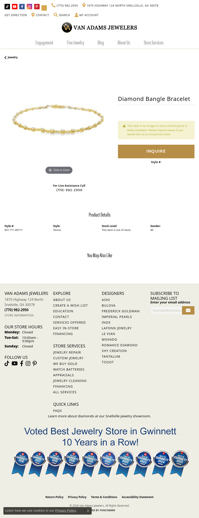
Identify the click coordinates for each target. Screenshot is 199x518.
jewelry (13, 57)
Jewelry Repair (67, 352)
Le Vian (108, 334)
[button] (62, 15)
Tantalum (111, 356)
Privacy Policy (77, 497)
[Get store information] (19, 315)
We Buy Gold (65, 364)
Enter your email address (170, 302)
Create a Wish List (70, 305)
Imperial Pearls (117, 317)
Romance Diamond (120, 345)
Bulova (109, 305)
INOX (106, 322)
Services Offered (69, 322)
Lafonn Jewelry (117, 328)
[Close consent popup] (88, 510)
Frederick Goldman (121, 311)
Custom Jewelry (68, 358)
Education (63, 311)
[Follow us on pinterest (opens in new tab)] (37, 6)
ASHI (106, 300)
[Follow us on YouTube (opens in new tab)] (14, 6)
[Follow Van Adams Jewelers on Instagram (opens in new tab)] (29, 6)
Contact (61, 317)
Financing (63, 386)
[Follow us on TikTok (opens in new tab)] (7, 6)
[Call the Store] (17, 310)
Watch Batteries (68, 369)
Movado (109, 339)
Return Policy (55, 497)
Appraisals (63, 375)
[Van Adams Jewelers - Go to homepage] (99, 27)
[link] (64, 5)
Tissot (108, 362)
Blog (101, 42)
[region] (59, 121)
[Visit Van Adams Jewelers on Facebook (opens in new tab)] (22, 6)
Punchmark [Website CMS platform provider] (107, 510)
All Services (65, 392)
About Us (123, 42)
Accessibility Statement (137, 497)
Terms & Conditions (104, 497)
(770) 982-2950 (69, 190)
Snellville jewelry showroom (127, 416)
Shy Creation (114, 351)
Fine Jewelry (75, 42)
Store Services (153, 42)
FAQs (57, 410)
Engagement (44, 42)
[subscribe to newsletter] (188, 310)
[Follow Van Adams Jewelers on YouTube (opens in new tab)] (44, 8)
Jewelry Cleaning (70, 381)
